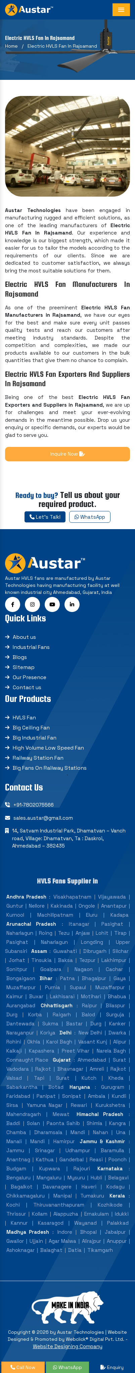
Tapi (39, 1078)
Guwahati (65, 951)
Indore (64, 1232)
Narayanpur (20, 1032)
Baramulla (112, 1150)
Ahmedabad (92, 1060)
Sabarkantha (22, 1087)
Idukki (122, 1214)
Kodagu (115, 1186)
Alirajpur (91, 1241)
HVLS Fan (24, 717)
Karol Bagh (59, 1041)
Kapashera (41, 1051)
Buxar (36, 996)
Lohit (102, 933)
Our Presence (29, 677)
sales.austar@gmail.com (43, 818)
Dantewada (20, 1023)
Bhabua (117, 996)
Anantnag (18, 1159)
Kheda (116, 1078)
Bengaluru (18, 1177)
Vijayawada (112, 897)
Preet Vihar (75, 1051)
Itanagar (79, 924)
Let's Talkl (45, 517)
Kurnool (15, 915)
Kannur (19, 1223)
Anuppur (117, 1241)
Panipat (46, 1096)
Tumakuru (92, 1195)
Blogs (20, 657)
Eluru (91, 915)
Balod (88, 1014)
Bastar (74, 1023)
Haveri (89, 1186)
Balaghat (51, 1250)
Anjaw (83, 933)
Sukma (50, 1023)
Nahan (100, 1132)
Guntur (14, 906)
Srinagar (45, 1150)
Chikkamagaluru (25, 1195)
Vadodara (17, 1069)
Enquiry (112, 1367)
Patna (67, 978)
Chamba (16, 1132)
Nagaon (84, 969)
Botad (55, 1087)
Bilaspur (115, 1005)
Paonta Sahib (63, 1123)
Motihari (91, 996)
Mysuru (76, 1177)
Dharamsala (48, 1132)
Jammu (15, 1150)
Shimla (94, 1123)
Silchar (121, 951)
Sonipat (71, 1096)
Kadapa (119, 915)
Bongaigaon (20, 978)
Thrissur (16, 1214)
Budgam (16, 1168)
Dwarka (117, 1032)
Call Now (22, 1367)
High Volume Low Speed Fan (48, 747)
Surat (119, 1060)
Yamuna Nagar (44, 1105)
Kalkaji (14, 1051)
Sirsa (12, 1105)
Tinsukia (41, 960)
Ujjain (36, 1241)
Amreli (97, 1069)
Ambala (96, 1096)
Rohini (13, 1041)
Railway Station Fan (38, 757)
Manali (14, 1141)
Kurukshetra (110, 1105)
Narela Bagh (111, 1051)
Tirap (120, 933)
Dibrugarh (94, 951)
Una (121, 1132)
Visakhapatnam (72, 897)
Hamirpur (64, 1141)
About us (24, 637)
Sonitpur (16, 969)
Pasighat (112, 924)
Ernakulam (96, 1214)
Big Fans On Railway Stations (50, 767)
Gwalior (15, 1241)
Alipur (119, 1041)
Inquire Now (67, 454)
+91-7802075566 (33, 805)
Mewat (61, 1114)
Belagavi (118, 1177)
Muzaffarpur (21, 987)
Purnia (52, 987)
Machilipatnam (55, 915)
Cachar (114, 969)
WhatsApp (90, 517)
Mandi (78, 1132)
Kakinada (62, 906)
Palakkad (118, 1223)
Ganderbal (71, 1159)
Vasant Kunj (92, 1041)
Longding (92, 942)
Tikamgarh (100, 1250)
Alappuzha (65, 1214)
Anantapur (114, 906)
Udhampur (77, 1150)
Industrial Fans (31, 647)
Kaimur (14, 996)
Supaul (78, 987)
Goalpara (50, 969)
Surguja (115, 1014)
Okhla (33, 1041)
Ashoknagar (20, 1250)
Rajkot (43, 1069)
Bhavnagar (70, 1069)
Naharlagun (19, 933)
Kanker (117, 1023)
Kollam (39, 1214)
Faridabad (18, 1096)
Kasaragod (50, 1223)
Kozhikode (110, 1205)
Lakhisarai (62, 996)
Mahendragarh (23, 1114)
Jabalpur (115, 1232)
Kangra (117, 1123)
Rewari (79, 1105)
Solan (33, 1123)
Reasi (96, 1159)
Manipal (62, 1195)
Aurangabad (20, 1005)
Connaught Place (27, 1060)
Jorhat (17, 960)
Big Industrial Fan (34, 737)
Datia (75, 1250)
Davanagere (57, 1186)
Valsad (14, 1078)
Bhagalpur (94, 978)
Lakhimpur (113, 960)
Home (11, 46)
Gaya (120, 978)
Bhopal (88, 1232)
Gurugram (112, 1087)
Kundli (119, 1096)
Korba (35, 1014)
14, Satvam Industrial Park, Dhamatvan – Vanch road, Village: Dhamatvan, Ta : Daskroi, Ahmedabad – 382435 (69, 838)
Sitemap (24, 667)
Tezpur (87, 960)
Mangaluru (49, 1177)
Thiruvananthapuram (58, 1205)
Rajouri (82, 1168)
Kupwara (49, 1168)
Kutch (89, 1078)
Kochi (13, 1205)
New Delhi (90, 1032)
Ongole (87, 906)
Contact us (27, 687)
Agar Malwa (62, 1241)
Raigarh (62, 1014)
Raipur (89, 1005)
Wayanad (85, 1223)
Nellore (37, 906)
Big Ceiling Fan (31, 727)
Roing (45, 933)
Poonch (117, 1159)
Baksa (65, 960)
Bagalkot (22, 1186)
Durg (11, 1014)
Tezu (64, 933)
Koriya (47, 1032)
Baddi (13, 1123)
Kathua (45, 1159)
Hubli (96, 1177)
